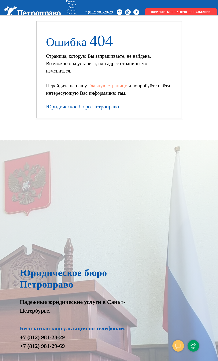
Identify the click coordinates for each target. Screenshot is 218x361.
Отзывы (72, 10)
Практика (72, 13)
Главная (70, 1)
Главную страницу (108, 85)
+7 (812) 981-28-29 (98, 12)
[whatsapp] (128, 12)
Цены (72, 16)
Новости (72, 19)
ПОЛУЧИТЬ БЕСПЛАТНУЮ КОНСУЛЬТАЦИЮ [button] (181, 12)
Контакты (73, 22)
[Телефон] (119, 12)
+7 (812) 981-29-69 (42, 346)
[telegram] (136, 12)
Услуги (72, 4)
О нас (72, 7)
